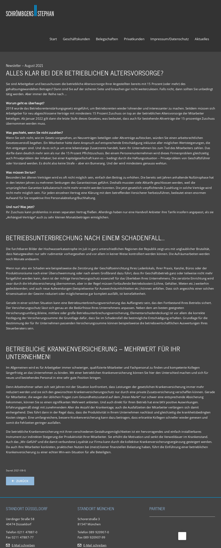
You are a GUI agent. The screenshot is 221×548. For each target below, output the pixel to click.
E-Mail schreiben (23, 545)
